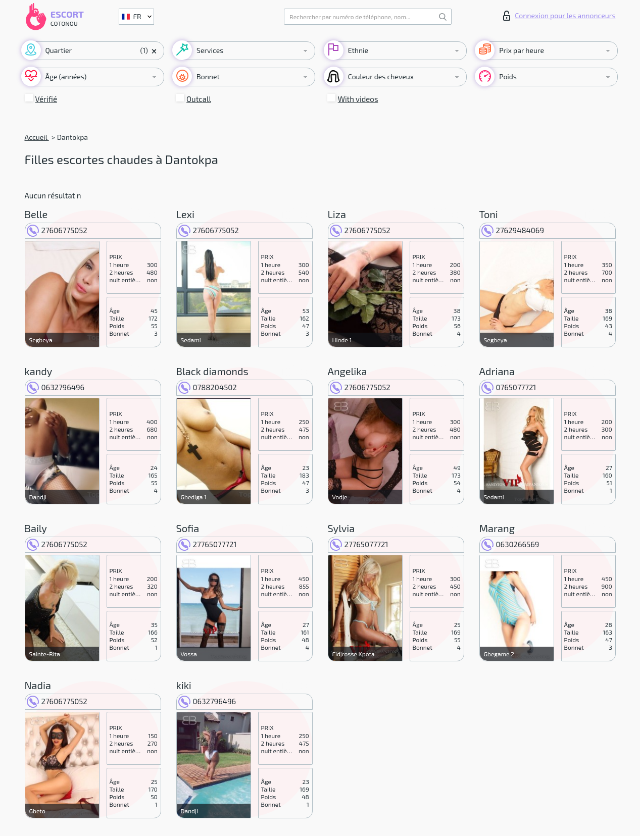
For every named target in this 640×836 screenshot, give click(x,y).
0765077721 (508, 387)
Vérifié (46, 98)
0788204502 (207, 387)
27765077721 (207, 544)
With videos (358, 98)
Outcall (198, 98)
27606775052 (57, 230)
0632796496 (56, 387)
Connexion (559, 15)
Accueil (37, 137)
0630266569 (510, 544)
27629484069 (512, 230)
